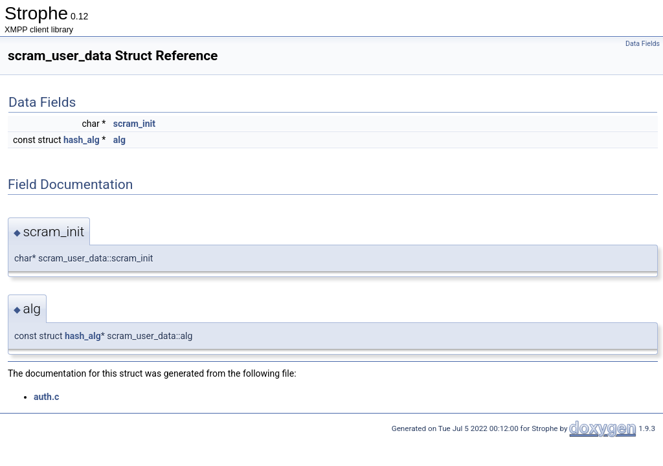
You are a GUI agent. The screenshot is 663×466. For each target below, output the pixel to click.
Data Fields (642, 43)
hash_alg (81, 140)
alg (119, 140)
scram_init (134, 123)
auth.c (46, 397)
